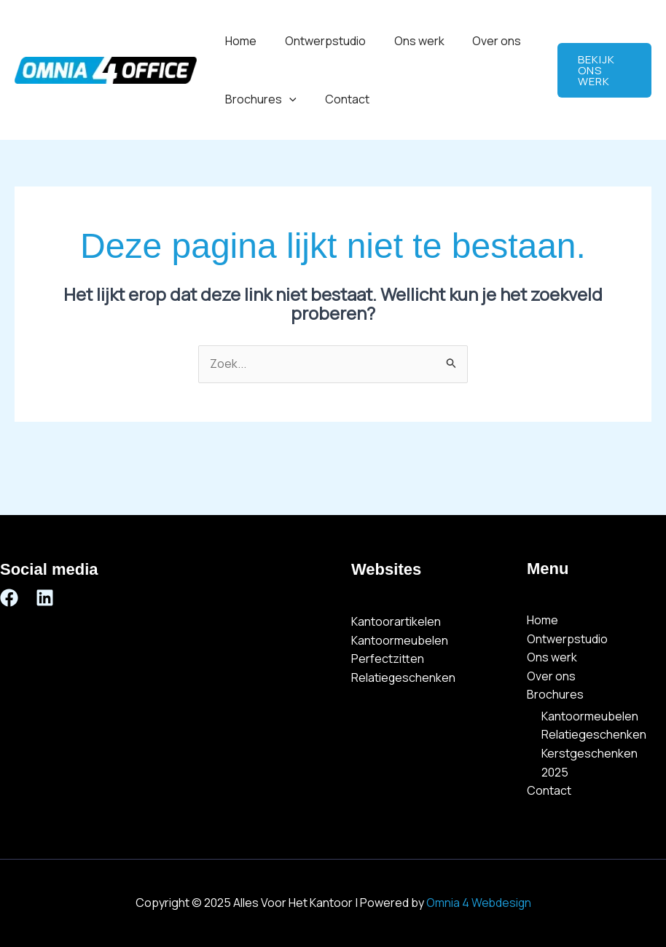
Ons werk (407, 41)
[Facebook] (9, 598)
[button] (602, 70)
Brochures (258, 99)
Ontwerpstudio (318, 41)
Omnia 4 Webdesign (479, 903)
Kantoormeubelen (399, 640)
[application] (287, 99)
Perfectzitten (387, 659)
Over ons (479, 41)
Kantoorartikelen (396, 622)
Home (238, 41)
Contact (340, 99)
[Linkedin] (45, 598)
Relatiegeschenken (403, 677)
